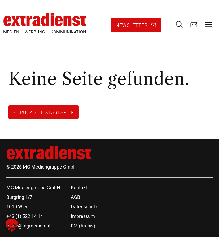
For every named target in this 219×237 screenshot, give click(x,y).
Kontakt (79, 187)
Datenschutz (84, 206)
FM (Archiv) (83, 226)
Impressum (83, 216)
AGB (75, 197)
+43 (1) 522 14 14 (24, 216)
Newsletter (132, 25)
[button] (11, 225)
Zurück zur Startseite (43, 112)
